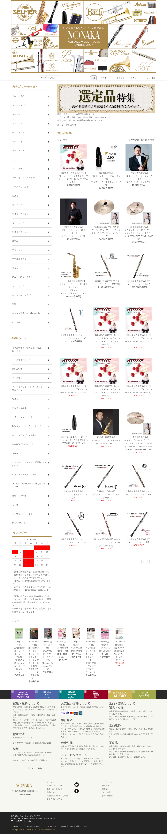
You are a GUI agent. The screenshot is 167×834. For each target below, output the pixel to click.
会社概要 (14, 826)
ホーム (60, 125)
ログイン (132, 78)
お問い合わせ (107, 796)
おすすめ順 (134, 140)
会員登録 (118, 78)
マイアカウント (108, 782)
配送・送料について (54, 789)
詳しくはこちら (35, 768)
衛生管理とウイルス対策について (74, 826)
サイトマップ (51, 826)
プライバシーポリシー (55, 799)
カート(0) (149, 78)
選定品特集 (71, 125)
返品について (52, 792)
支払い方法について (54, 786)
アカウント (103, 78)
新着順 (151, 140)
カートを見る (107, 792)
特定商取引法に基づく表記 (57, 796)
